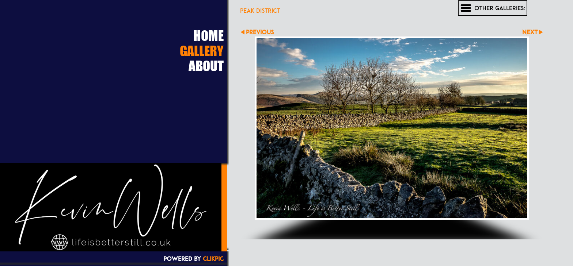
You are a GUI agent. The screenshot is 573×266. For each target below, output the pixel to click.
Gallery (202, 50)
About (206, 65)
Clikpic (213, 258)
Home (208, 35)
